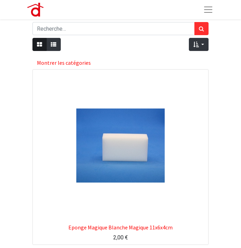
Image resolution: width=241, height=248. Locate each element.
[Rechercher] (201, 28)
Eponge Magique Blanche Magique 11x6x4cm (120, 227)
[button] (199, 44)
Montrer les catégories (64, 62)
